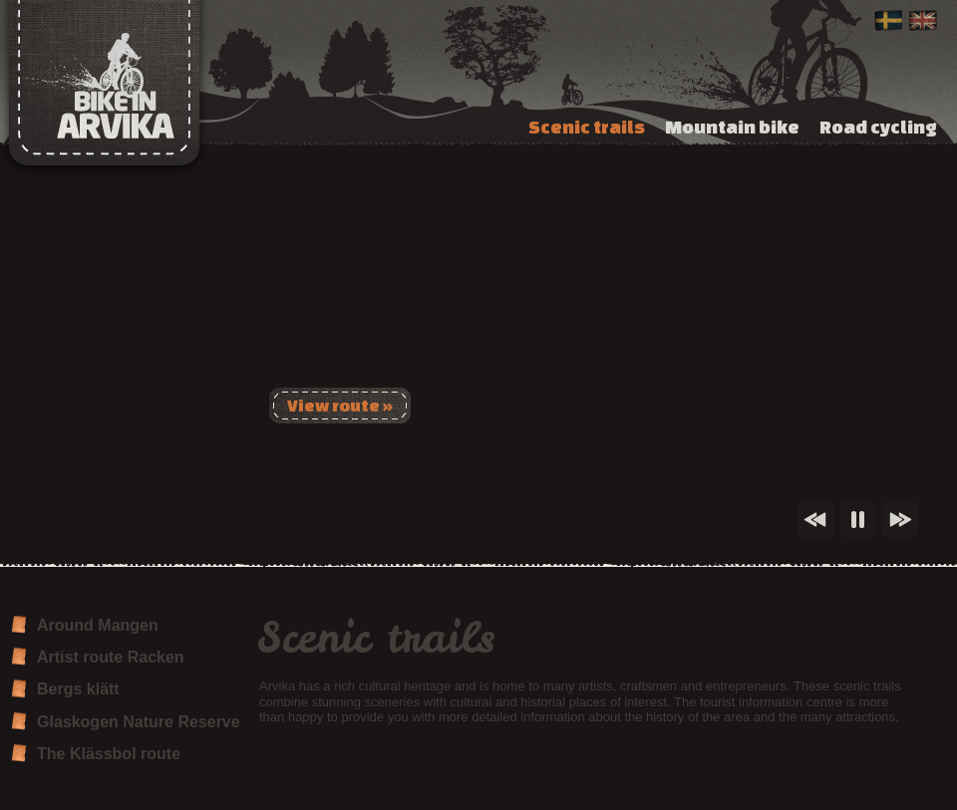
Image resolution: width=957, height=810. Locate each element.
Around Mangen (98, 625)
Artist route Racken (110, 657)
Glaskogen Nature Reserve (138, 721)
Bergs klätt (78, 688)
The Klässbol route (108, 753)
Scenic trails (586, 126)
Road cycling (878, 126)
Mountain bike (732, 126)
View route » (340, 405)
